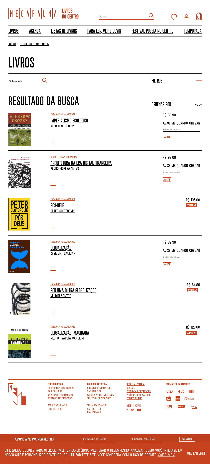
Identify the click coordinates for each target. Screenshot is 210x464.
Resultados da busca (34, 44)
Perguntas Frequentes (139, 391)
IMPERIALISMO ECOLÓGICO (69, 120)
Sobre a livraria (136, 384)
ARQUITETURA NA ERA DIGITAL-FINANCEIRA (81, 163)
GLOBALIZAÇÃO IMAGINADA (69, 333)
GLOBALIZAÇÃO (61, 248)
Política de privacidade (139, 395)
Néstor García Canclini (67, 338)
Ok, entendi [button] (196, 453)
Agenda (35, 31)
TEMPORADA (193, 31)
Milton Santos (60, 295)
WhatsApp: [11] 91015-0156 (60, 395)
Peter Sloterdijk (62, 211)
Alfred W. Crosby (62, 126)
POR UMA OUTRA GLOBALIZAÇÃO (73, 290)
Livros (13, 31)
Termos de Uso (134, 398)
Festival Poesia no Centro (152, 31)
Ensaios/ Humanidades (62, 114)
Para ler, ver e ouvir (104, 31)
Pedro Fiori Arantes (64, 168)
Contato (131, 387)
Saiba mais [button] (166, 454)
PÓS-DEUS (57, 205)
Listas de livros (64, 31)
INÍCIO (12, 44)
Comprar (191, 205)
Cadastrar (187, 439)
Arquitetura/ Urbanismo (63, 156)
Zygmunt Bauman (62, 253)
